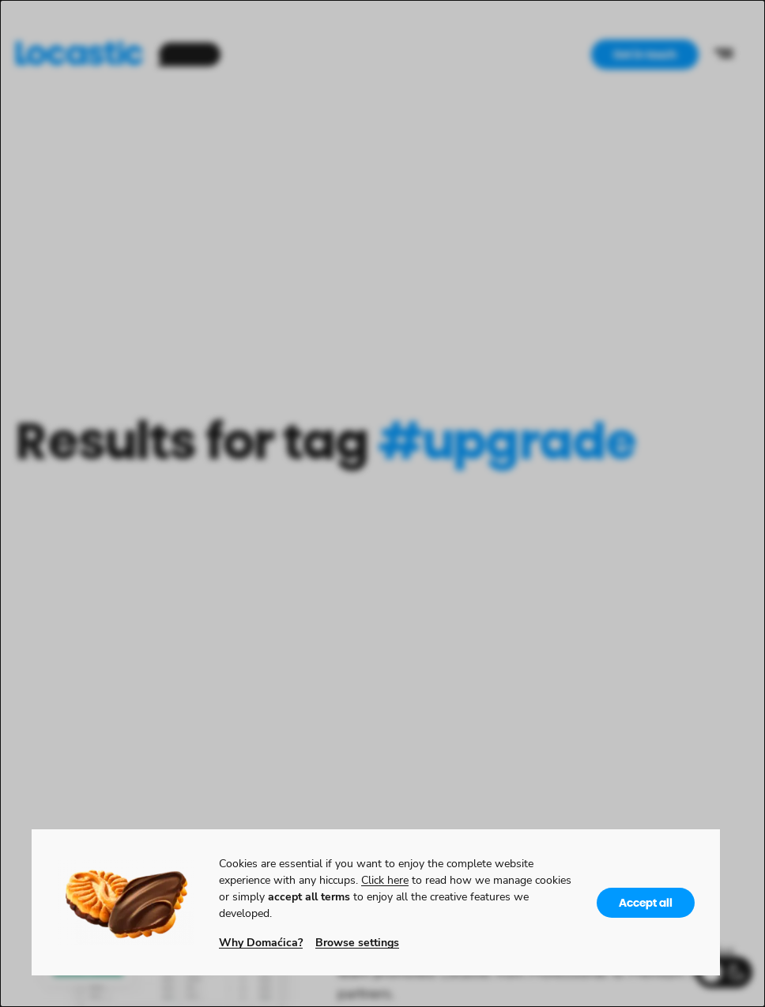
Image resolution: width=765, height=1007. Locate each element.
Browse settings (357, 941)
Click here (385, 879)
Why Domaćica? (261, 941)
